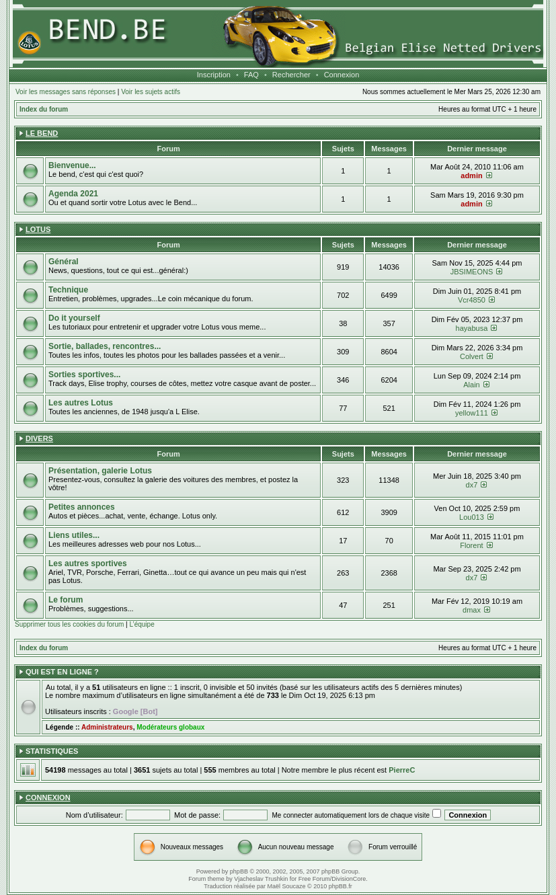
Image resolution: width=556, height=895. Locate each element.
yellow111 (471, 413)
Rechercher (291, 75)
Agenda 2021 (73, 193)
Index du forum (43, 109)
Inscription (214, 75)
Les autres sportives (87, 563)
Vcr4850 (471, 300)
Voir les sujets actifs (150, 91)
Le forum (65, 600)
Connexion (342, 75)
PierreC (402, 770)
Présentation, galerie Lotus (100, 470)
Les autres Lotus (80, 402)
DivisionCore (348, 878)
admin (471, 175)
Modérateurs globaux (170, 727)
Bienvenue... (72, 165)
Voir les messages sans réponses (65, 91)
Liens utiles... (74, 535)
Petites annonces (81, 507)
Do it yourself (74, 318)
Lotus (38, 229)
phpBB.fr (340, 886)
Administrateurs (107, 727)
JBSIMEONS (471, 272)
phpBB (239, 871)
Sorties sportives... (84, 374)
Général (63, 261)
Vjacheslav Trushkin (261, 878)
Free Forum (314, 878)
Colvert (471, 356)
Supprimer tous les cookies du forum (69, 624)
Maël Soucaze (286, 886)
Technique (68, 290)
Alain (471, 385)
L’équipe (141, 624)
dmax (472, 610)
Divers (39, 438)
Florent (471, 545)
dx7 (472, 485)
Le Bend (42, 133)
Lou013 (471, 517)
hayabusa (472, 328)
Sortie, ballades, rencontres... (104, 346)
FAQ (251, 75)
